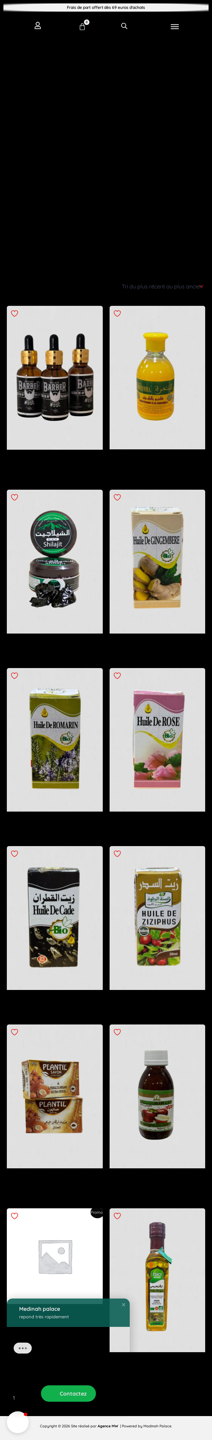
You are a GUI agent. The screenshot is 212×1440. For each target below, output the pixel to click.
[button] (18, 1422)
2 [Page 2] (29, 1398)
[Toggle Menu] (175, 26)
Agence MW (108, 1426)
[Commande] (162, 286)
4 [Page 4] (59, 1398)
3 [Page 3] (44, 1398)
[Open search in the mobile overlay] (124, 26)
